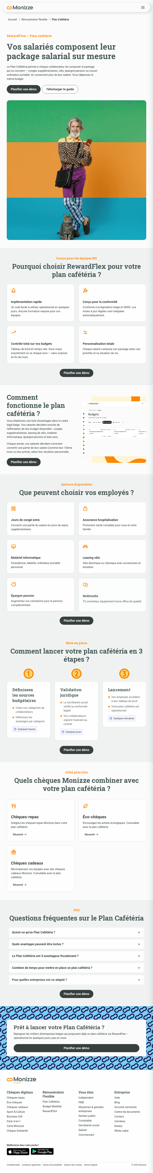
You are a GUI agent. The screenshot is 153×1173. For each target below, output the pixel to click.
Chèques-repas (16, 1097)
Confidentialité (13, 1165)
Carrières (119, 1121)
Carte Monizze (15, 1126)
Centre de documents (127, 1111)
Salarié (83, 1130)
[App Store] (18, 1151)
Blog (117, 1102)
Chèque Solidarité (17, 1130)
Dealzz (118, 1126)
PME (81, 1102)
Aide (117, 1097)
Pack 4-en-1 (14, 1121)
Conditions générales (31, 1165)
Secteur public (87, 1115)
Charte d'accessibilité (52, 1165)
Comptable (85, 1120)
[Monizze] (20, 7)
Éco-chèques (14, 1102)
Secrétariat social (89, 1125)
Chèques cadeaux (17, 1107)
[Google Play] (42, 1151)
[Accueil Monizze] (21, 1080)
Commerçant (86, 1134)
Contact (119, 1116)
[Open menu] (143, 7)
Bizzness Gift (14, 1116)
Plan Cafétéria (51, 1101)
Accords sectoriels (125, 1107)
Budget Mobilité (52, 1106)
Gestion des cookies (73, 1165)
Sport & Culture (16, 1111)
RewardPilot (50, 1111)
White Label (121, 1130)
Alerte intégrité (90, 1165)
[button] (24, 89)
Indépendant (86, 1097)
